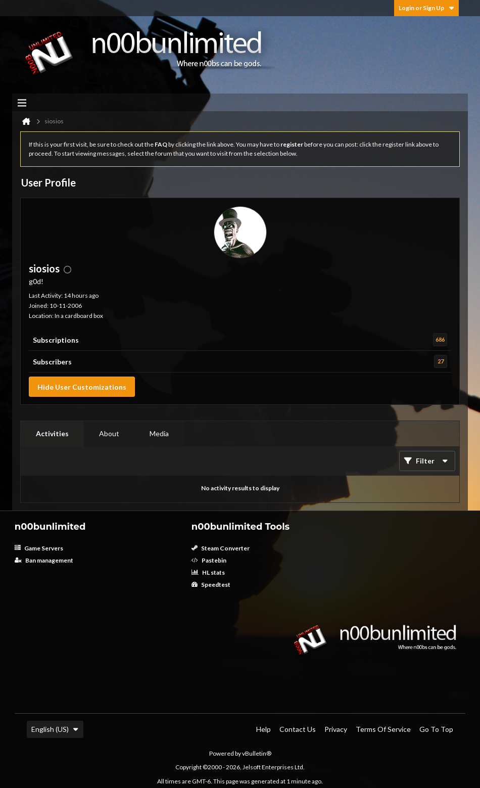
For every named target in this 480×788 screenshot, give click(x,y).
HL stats (208, 572)
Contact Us (297, 729)
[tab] (52, 433)
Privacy (335, 729)
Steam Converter (220, 548)
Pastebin (208, 560)
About (109, 433)
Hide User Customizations (81, 387)
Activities (52, 433)
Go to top (436, 729)
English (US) (55, 729)
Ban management (44, 560)
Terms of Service (383, 729)
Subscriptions (56, 340)
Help (263, 729)
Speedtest (210, 584)
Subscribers (52, 361)
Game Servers (39, 548)
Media (159, 433)
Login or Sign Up (426, 8)
